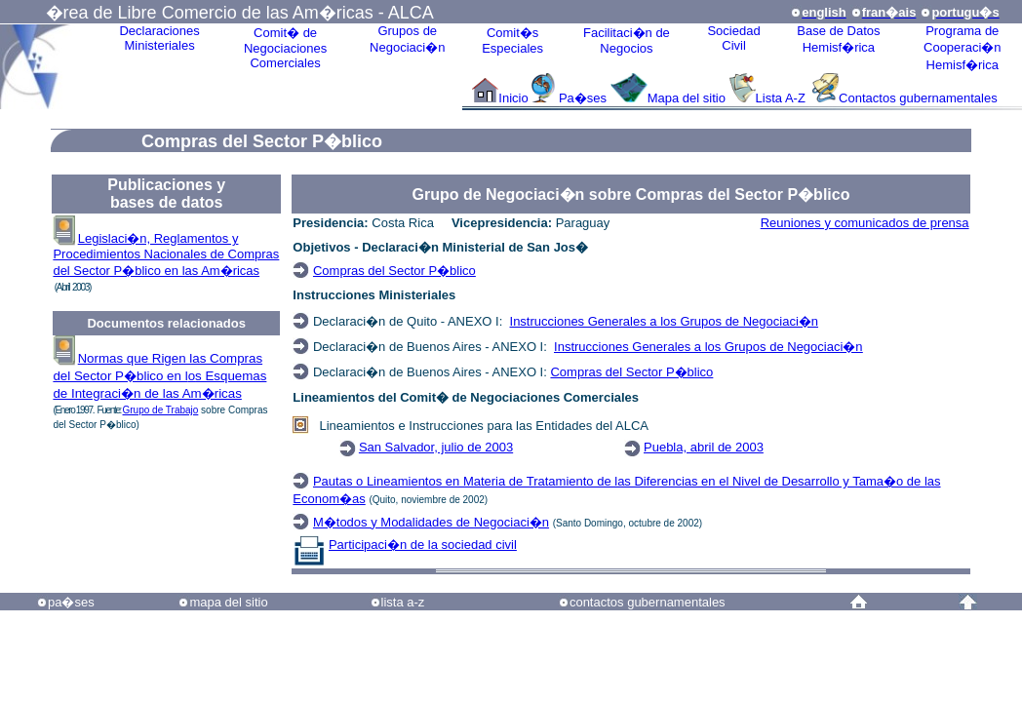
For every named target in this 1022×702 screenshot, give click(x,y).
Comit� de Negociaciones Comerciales (285, 47)
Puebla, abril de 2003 (704, 447)
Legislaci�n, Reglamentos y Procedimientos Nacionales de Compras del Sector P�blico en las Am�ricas (166, 254)
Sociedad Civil (733, 38)
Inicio (513, 98)
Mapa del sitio (687, 98)
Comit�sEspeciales (512, 40)
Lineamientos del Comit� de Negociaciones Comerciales (466, 397)
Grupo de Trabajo (161, 410)
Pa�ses (583, 98)
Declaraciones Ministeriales (159, 38)
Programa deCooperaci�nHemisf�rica (963, 47)
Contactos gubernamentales (918, 98)
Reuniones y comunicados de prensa (865, 222)
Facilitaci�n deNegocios (626, 40)
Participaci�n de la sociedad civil (423, 544)
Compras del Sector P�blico (394, 270)
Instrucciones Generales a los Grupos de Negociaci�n (664, 321)
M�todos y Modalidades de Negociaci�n (431, 522)
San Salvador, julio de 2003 (436, 447)
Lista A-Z (782, 98)
